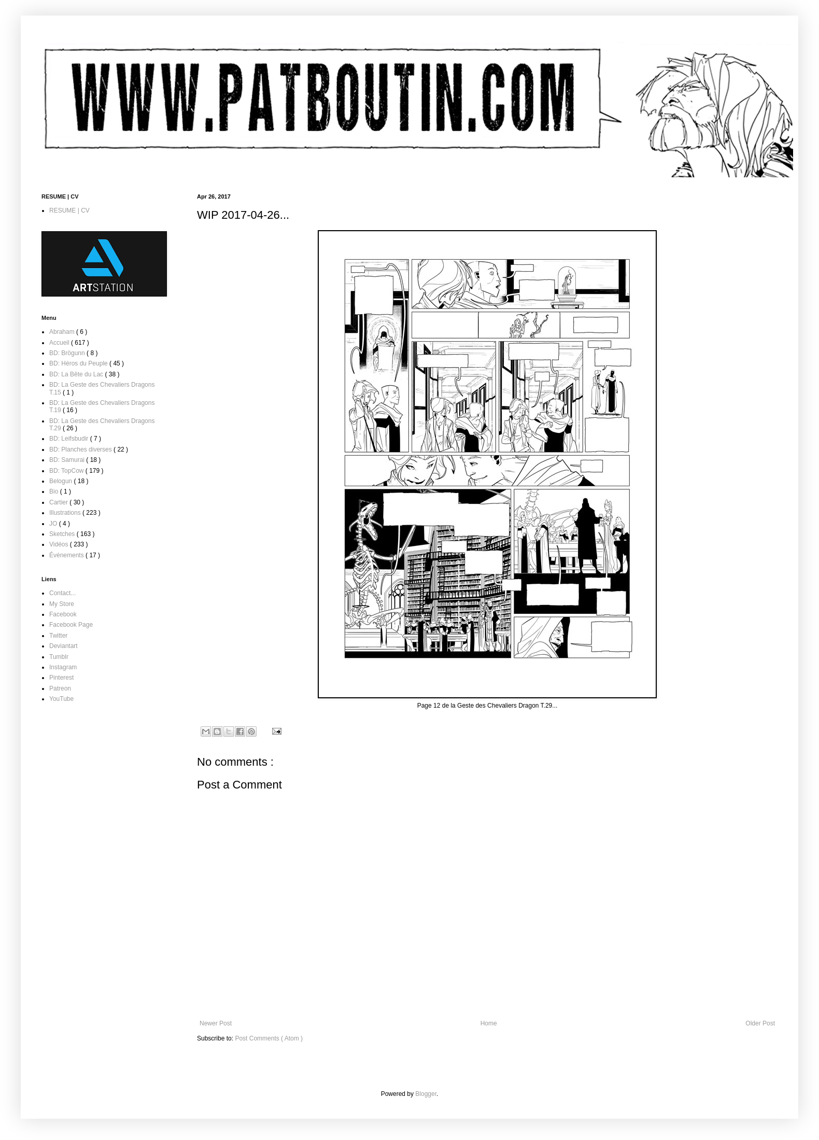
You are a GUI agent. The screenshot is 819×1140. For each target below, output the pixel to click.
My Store (61, 604)
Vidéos (59, 544)
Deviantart (63, 646)
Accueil (60, 342)
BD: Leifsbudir (69, 438)
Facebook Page (71, 624)
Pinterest (61, 677)
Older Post (760, 1023)
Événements (67, 555)
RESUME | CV (69, 210)
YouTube (61, 698)
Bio (54, 491)
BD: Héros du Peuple (79, 363)
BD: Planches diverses (81, 449)
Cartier (59, 502)
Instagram (63, 667)
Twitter (58, 635)
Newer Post (216, 1023)
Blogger (425, 1093)
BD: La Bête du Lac (77, 374)
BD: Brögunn (68, 353)
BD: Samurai (67, 459)
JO (54, 523)
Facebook (63, 614)
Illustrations (65, 512)
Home (489, 1023)
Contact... (62, 593)
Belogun (61, 481)
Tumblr (58, 656)
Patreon (60, 688)
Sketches (63, 534)
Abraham (62, 331)
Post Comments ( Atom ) (269, 1038)
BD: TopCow (67, 470)
